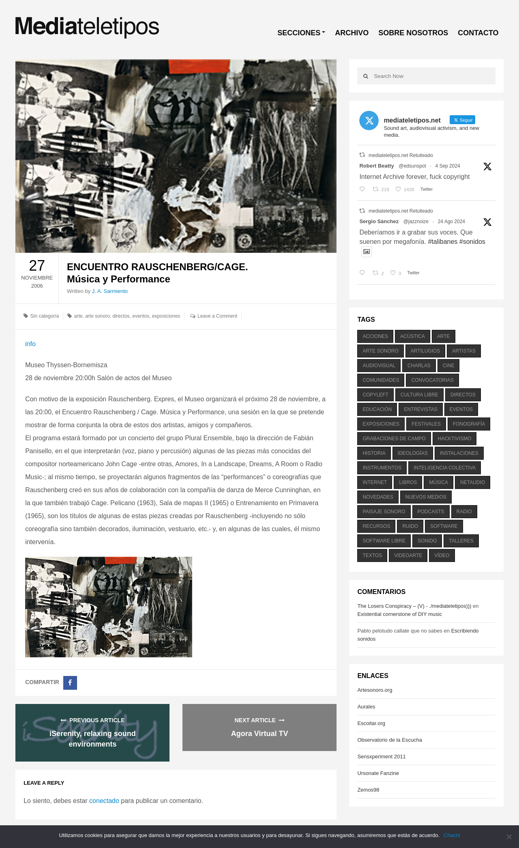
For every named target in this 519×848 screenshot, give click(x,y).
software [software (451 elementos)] (444, 526)
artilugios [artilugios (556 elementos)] (425, 351)
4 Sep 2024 (447, 166)
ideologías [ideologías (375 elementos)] (413, 453)
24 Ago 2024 (451, 221)
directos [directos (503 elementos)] (463, 395)
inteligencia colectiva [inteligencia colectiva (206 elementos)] (445, 468)
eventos (140, 316)
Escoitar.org (371, 723)
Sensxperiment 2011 (381, 756)
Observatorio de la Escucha (389, 740)
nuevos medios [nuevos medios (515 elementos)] (425, 497)
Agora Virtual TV (259, 734)
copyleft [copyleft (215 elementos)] (375, 395)
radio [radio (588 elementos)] (464, 511)
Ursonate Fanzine (378, 773)
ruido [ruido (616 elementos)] (410, 526)
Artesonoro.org (374, 690)
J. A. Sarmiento (110, 291)
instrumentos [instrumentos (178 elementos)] (381, 468)
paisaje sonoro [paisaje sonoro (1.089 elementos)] (383, 511)
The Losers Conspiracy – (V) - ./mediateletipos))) (414, 606)
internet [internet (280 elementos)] (374, 482)
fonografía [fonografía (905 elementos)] (469, 424)
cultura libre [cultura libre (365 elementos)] (419, 395)
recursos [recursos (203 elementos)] (376, 526)
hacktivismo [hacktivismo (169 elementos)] (455, 438)
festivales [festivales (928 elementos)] (426, 424)
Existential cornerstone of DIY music (399, 614)
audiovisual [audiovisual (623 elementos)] (378, 365)
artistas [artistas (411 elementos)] (464, 351)
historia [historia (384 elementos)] (373, 453)
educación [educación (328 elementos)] (377, 409)
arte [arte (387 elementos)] (443, 336)
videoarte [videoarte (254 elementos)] (408, 555)
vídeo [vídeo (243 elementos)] (441, 555)
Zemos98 (368, 790)
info (30, 343)
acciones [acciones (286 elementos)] (375, 336)
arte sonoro (97, 316)
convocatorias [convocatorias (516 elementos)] (432, 380)
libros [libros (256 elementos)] (408, 482)
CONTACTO (478, 33)
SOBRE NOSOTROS (413, 33)
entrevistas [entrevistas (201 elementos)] (420, 409)
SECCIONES (298, 33)
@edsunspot (412, 166)
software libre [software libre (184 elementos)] (383, 541)
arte (78, 316)
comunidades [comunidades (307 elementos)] (380, 380)
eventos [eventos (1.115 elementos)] (461, 409)
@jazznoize (416, 221)
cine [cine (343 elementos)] (449, 365)
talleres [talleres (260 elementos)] (461, 541)
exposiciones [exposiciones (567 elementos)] (380, 424)
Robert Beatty (376, 166)
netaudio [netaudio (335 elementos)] (472, 482)
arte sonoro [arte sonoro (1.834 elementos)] (380, 351)
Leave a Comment (217, 316)
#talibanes (442, 241)
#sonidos (472, 241)
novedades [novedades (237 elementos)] (377, 497)
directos (121, 316)
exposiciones (166, 316)
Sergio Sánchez (379, 221)
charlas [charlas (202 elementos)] (419, 365)
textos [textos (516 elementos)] (372, 555)
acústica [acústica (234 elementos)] (412, 336)
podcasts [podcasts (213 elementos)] (431, 511)
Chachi (452, 835)
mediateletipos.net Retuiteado (401, 155)
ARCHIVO (352, 33)
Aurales (366, 707)
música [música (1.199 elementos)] (438, 482)
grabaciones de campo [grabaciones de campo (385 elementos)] (393, 438)
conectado (104, 800)
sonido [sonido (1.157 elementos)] (427, 541)
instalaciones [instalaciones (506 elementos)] (459, 453)
